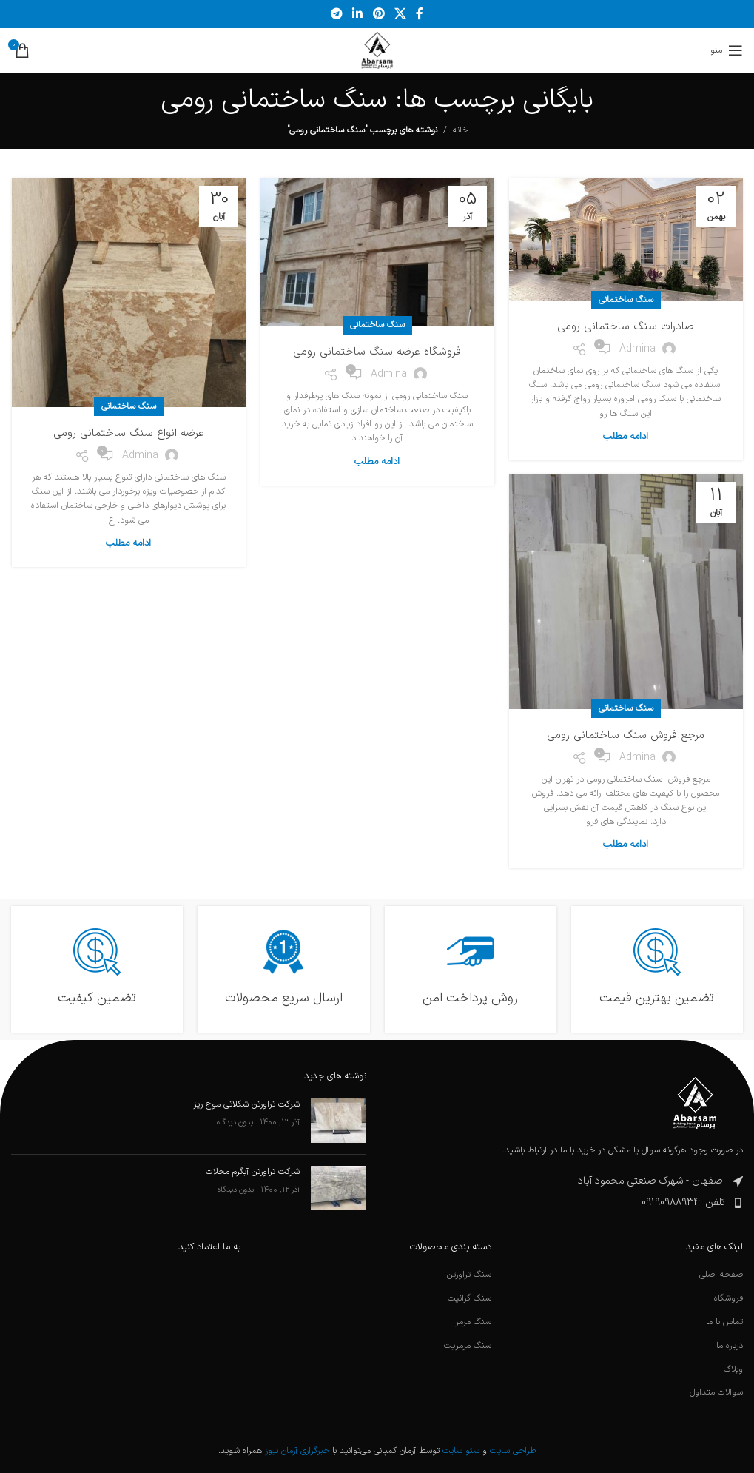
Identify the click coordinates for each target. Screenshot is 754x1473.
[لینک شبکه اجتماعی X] (400, 14)
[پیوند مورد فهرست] (566, 1203)
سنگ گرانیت (469, 1298)
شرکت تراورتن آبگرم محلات (253, 1171)
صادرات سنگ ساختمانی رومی (625, 326)
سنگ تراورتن (469, 1275)
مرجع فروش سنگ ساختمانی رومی (625, 735)
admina (637, 349)
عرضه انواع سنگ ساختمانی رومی (128, 433)
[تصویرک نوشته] (338, 1120)
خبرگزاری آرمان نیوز (297, 1450)
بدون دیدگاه (235, 1122)
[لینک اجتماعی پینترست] (378, 14)
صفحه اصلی (721, 1275)
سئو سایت (460, 1450)
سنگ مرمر (473, 1322)
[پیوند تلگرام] (336, 14)
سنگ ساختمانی (626, 299)
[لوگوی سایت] (377, 50)
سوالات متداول (716, 1392)
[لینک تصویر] (695, 1103)
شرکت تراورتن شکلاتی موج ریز (246, 1104)
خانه (460, 130)
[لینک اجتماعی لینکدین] (358, 14)
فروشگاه (728, 1298)
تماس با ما (724, 1322)
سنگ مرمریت (467, 1346)
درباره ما (729, 1346)
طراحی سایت (513, 1450)
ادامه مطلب (625, 436)
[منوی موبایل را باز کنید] (726, 50)
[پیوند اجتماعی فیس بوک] (419, 14)
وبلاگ (733, 1369)
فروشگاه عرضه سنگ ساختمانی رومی (377, 351)
